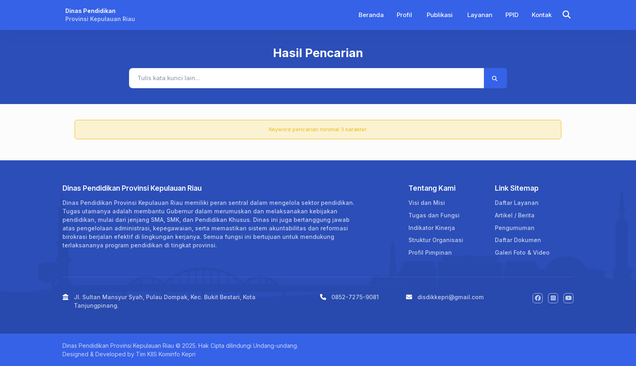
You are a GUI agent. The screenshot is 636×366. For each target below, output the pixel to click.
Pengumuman (515, 227)
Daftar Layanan (517, 202)
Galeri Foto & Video (522, 252)
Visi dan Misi (426, 202)
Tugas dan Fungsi (434, 215)
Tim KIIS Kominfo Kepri (166, 354)
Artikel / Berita (515, 215)
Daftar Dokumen (518, 239)
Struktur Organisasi (435, 239)
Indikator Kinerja (431, 227)
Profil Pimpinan (430, 252)
